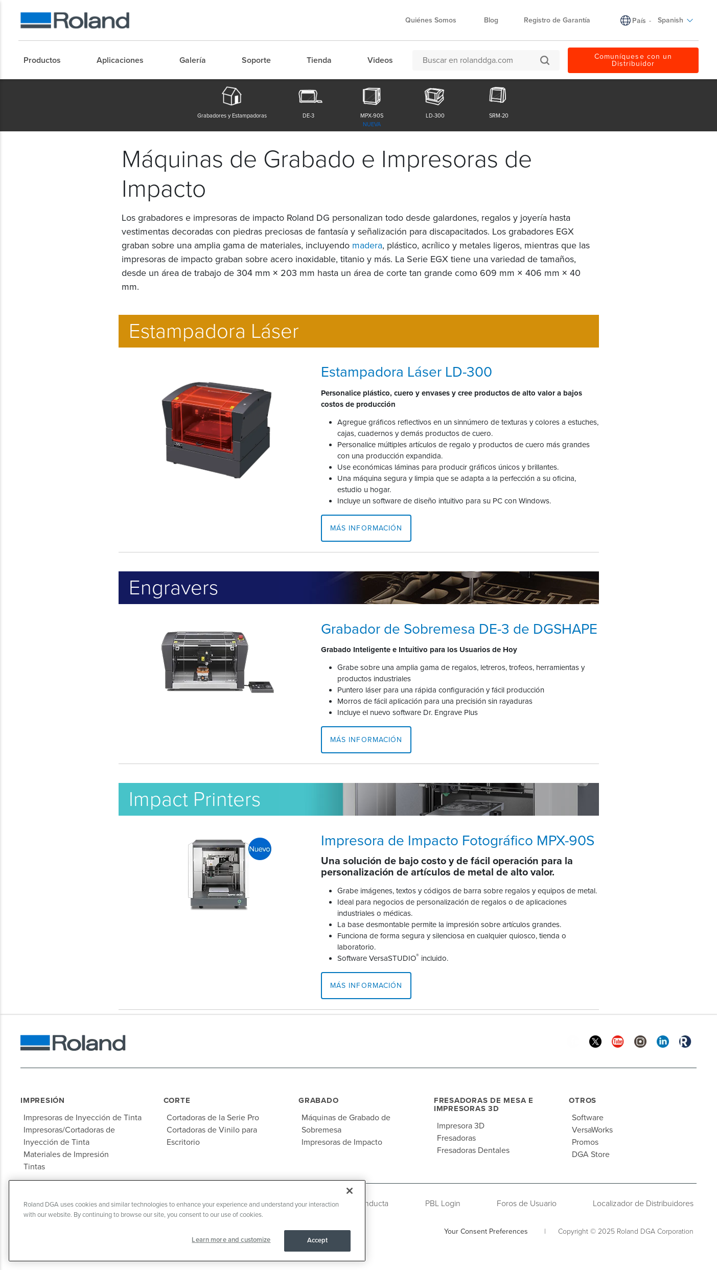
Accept (317, 1240)
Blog (491, 20)
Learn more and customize (231, 1240)
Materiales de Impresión (66, 1154)
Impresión (42, 1100)
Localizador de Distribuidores (643, 1203)
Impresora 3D (460, 1126)
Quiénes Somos (436, 20)
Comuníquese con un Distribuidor (633, 60)
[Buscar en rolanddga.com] (481, 60)
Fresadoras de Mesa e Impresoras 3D (484, 1105)
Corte (177, 1100)
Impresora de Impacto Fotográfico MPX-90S (457, 840)
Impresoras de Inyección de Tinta (83, 1118)
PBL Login (442, 1203)
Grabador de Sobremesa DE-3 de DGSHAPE (459, 629)
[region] (187, 1221)
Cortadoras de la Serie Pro (213, 1118)
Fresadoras (456, 1138)
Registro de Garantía (557, 20)
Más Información (366, 528)
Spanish (675, 20)
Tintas (34, 1167)
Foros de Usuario (527, 1203)
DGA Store (591, 1154)
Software (588, 1118)
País (639, 20)
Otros (582, 1100)
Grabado (318, 1100)
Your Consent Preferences (486, 1231)
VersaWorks (592, 1130)
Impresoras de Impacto (342, 1142)
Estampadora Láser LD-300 (406, 372)
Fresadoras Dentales (473, 1150)
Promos (585, 1142)
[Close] (349, 1191)
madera (367, 245)
